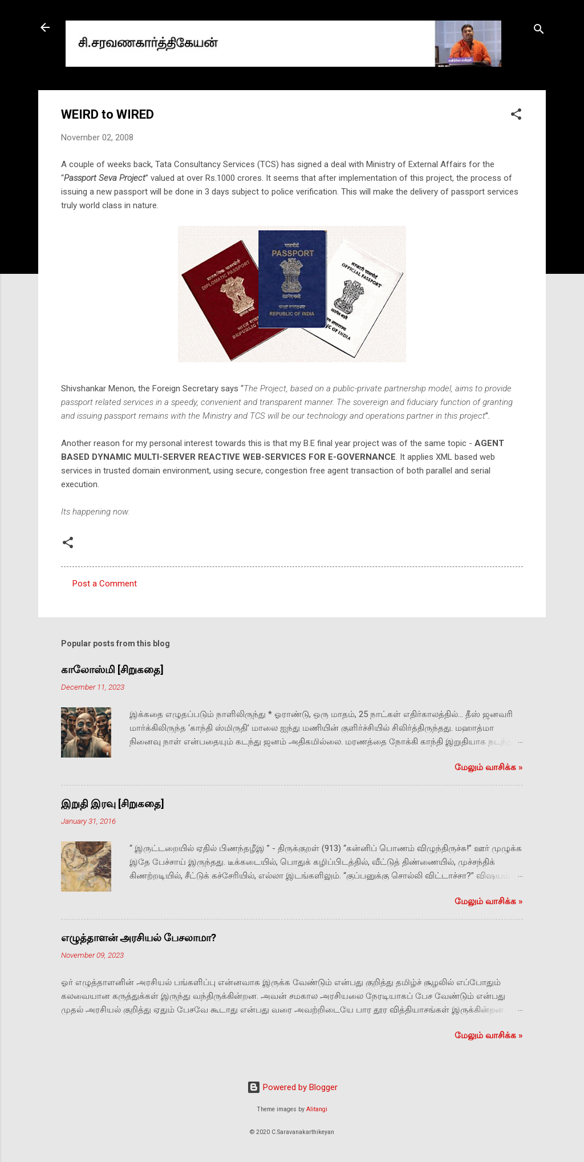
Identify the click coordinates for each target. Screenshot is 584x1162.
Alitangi (316, 1109)
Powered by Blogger (292, 1087)
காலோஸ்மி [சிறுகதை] (112, 669)
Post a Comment (104, 583)
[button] (516, 116)
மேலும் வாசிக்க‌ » (489, 767)
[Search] (539, 31)
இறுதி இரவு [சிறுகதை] (112, 803)
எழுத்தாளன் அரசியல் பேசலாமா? (138, 938)
